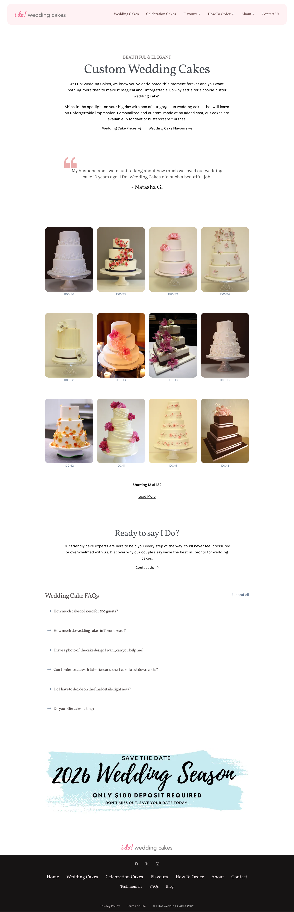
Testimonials (131, 887)
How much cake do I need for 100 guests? (85, 612)
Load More (147, 496)
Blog (170, 887)
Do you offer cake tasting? (74, 709)
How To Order (221, 14)
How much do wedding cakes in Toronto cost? (89, 631)
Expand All (240, 595)
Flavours (192, 14)
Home (53, 877)
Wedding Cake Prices (119, 129)
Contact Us (270, 14)
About (248, 14)
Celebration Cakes (161, 14)
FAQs (154, 887)
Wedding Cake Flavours (168, 129)
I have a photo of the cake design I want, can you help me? (98, 651)
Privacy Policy (110, 906)
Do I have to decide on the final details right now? (92, 690)
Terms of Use (136, 906)
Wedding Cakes (126, 14)
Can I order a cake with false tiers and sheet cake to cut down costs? (105, 670)
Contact (239, 877)
